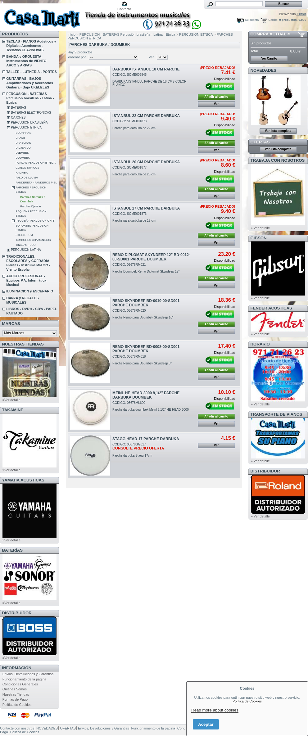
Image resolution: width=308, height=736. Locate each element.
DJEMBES (22, 152)
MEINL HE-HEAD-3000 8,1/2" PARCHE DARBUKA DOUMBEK (145, 395)
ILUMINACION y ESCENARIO (29, 291)
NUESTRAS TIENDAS (23, 344)
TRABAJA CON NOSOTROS (278, 160)
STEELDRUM (24, 235)
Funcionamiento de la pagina (24, 679)
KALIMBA (22, 172)
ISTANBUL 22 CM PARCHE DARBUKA (146, 116)
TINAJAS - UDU (26, 244)
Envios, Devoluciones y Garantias (27, 674)
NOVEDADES (264, 70)
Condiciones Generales (20, 684)
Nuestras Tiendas (15, 694)
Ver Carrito (269, 58)
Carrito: (273, 19)
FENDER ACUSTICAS (271, 308)
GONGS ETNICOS (27, 167)
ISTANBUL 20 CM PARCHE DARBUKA (146, 162)
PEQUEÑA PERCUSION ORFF (35, 220)
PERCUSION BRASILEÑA (29, 122)
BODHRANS (23, 132)
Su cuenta (252, 19)
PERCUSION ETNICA (26, 127)
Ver (151, 57)
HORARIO (260, 344)
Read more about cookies (214, 710)
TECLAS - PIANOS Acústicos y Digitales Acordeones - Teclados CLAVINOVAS (31, 45)
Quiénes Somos (14, 689)
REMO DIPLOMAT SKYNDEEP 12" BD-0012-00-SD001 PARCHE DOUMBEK (151, 257)
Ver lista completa (278, 131)
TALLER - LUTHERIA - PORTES (31, 72)
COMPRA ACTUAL (268, 34)
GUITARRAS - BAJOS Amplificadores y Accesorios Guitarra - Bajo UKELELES (29, 83)
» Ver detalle (260, 228)
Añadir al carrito (216, 96)
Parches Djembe (30, 206)
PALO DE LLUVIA (27, 177)
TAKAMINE (13, 410)
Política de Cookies (247, 701)
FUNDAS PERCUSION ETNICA (36, 162)
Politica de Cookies (17, 705)
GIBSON (259, 238)
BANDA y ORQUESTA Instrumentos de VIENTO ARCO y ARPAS (26, 61)
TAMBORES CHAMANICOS (33, 240)
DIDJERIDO (23, 147)
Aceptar (206, 724)
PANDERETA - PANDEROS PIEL (36, 182)
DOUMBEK (23, 157)
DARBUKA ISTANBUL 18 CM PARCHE (146, 69)
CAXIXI (20, 137)
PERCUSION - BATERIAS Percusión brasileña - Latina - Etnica (30, 98)
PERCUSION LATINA (26, 249)
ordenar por (77, 57)
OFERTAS (260, 142)
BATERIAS (18, 107)
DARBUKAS (23, 142)
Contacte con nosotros (17, 728)
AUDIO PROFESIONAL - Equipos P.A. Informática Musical (26, 280)
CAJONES (18, 117)
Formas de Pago (15, 699)
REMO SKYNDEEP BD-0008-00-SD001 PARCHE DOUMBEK (145, 349)
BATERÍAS (12, 550)
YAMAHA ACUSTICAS (23, 480)
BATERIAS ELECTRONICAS (31, 112)
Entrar (301, 14)
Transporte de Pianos (276, 414)
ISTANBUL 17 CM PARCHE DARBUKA (146, 208)
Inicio (72, 34)
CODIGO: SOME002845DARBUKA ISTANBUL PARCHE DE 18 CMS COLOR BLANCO (149, 80)
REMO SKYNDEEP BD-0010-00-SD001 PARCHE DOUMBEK (145, 303)
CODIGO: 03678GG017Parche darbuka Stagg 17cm (138, 450)
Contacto (124, 9)
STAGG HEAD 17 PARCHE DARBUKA (145, 439)
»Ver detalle (11, 400)
